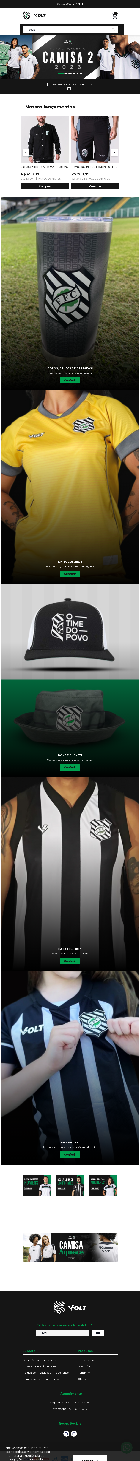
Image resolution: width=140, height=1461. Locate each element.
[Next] (114, 152)
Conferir (78, 3)
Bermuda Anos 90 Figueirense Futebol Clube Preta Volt (95, 166)
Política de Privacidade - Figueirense (46, 1372)
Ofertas (82, 1378)
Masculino (84, 1366)
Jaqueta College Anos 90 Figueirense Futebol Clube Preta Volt (45, 166)
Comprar (45, 186)
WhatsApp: (70, 1408)
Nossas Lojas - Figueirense (40, 1366)
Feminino (84, 1372)
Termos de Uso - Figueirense (41, 1378)
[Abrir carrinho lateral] (115, 16)
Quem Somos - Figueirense (40, 1359)
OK (98, 1333)
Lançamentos (86, 1359)
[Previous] (26, 152)
